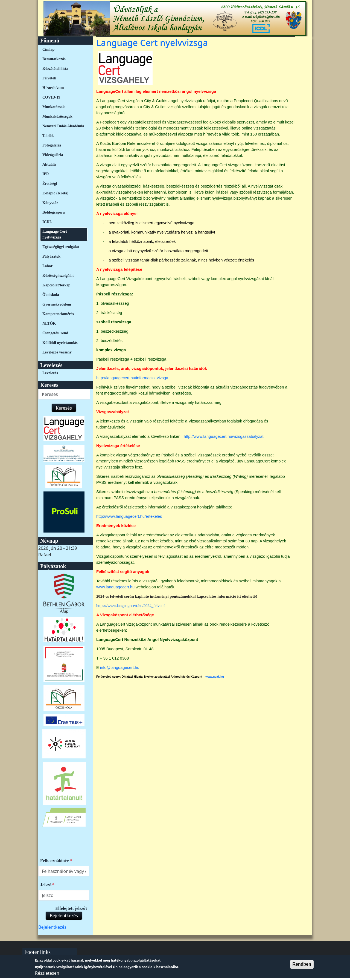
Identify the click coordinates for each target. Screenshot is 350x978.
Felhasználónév (54, 860)
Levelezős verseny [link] (57, 352)
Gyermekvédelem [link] (56, 304)
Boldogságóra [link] (53, 212)
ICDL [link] (47, 222)
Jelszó (45, 884)
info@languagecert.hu (119, 667)
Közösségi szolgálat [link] (58, 276)
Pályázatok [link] (51, 256)
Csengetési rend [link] (55, 333)
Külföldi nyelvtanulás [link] (60, 343)
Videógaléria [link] (52, 155)
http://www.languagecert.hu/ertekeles (129, 516)
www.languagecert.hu (115, 587)
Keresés (64, 408)
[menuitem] (63, 49)
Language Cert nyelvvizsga (152, 42)
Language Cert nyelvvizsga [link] (54, 234)
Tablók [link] (48, 136)
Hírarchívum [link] (53, 88)
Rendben (302, 966)
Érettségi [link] (49, 184)
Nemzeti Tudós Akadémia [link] (63, 126)
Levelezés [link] (50, 373)
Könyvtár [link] (50, 203)
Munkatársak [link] (53, 107)
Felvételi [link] (49, 78)
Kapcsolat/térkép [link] (56, 285)
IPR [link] (45, 174)
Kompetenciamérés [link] (58, 314)
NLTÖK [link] (49, 323)
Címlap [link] (48, 49)
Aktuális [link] (49, 164)
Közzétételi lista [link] (55, 69)
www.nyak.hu (214, 676)
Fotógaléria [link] (51, 145)
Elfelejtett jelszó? (71, 908)
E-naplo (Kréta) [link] (55, 193)
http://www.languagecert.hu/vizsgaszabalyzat (224, 436)
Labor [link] (47, 266)
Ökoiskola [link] (50, 295)
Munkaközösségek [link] (57, 116)
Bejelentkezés (64, 916)
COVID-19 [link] (51, 97)
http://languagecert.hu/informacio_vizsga (132, 378)
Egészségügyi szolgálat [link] (60, 247)
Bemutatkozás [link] (54, 59)
